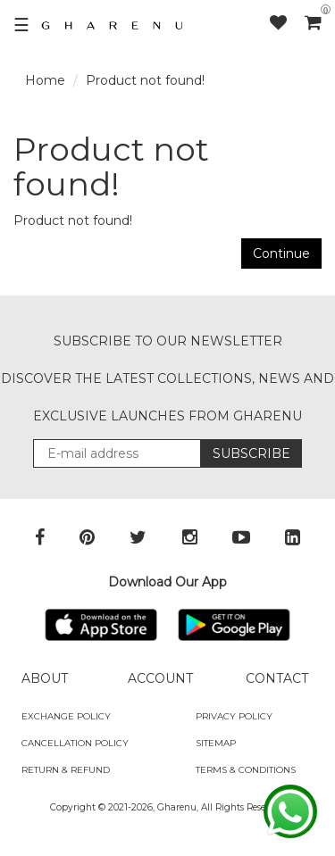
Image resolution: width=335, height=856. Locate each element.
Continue (281, 253)
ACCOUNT (160, 678)
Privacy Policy (234, 716)
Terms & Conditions (246, 770)
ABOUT (44, 678)
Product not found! (145, 80)
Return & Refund (65, 770)
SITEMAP (216, 743)
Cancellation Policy (75, 743)
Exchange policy (66, 716)
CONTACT (277, 678)
